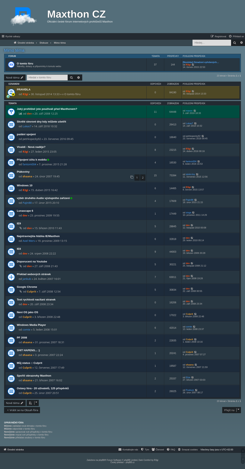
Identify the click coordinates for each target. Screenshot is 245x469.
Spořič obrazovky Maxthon (34, 375)
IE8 (19, 248)
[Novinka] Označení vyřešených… (201, 62)
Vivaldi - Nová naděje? (31, 146)
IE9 (19, 223)
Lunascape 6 (25, 210)
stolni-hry (190, 174)
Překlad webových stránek (34, 274)
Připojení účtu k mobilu (32, 159)
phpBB (102, 460)
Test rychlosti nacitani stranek (36, 299)
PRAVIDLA (23, 89)
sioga (188, 212)
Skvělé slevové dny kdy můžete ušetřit (41, 121)
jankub (27, 279)
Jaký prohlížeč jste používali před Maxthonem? (47, 108)
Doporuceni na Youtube (32, 261)
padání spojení (26, 134)
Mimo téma (14, 50)
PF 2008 (22, 337)
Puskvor (190, 390)
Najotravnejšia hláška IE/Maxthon (38, 236)
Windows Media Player (31, 324)
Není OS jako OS (27, 312)
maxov (189, 110)
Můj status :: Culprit (29, 362)
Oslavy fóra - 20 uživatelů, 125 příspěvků (43, 388)
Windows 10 (24, 185)
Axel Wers (29, 241)
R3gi (188, 64)
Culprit (31, 291)
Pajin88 (27, 203)
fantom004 (29, 164)
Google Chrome (27, 286)
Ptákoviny (23, 171)
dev (29, 113)
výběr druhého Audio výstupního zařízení (43, 198)
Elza (188, 377)
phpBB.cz (130, 462)
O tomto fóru (25, 63)
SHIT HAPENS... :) (28, 350)
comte (26, 329)
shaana (27, 176)
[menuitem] (236, 36)
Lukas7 (27, 126)
